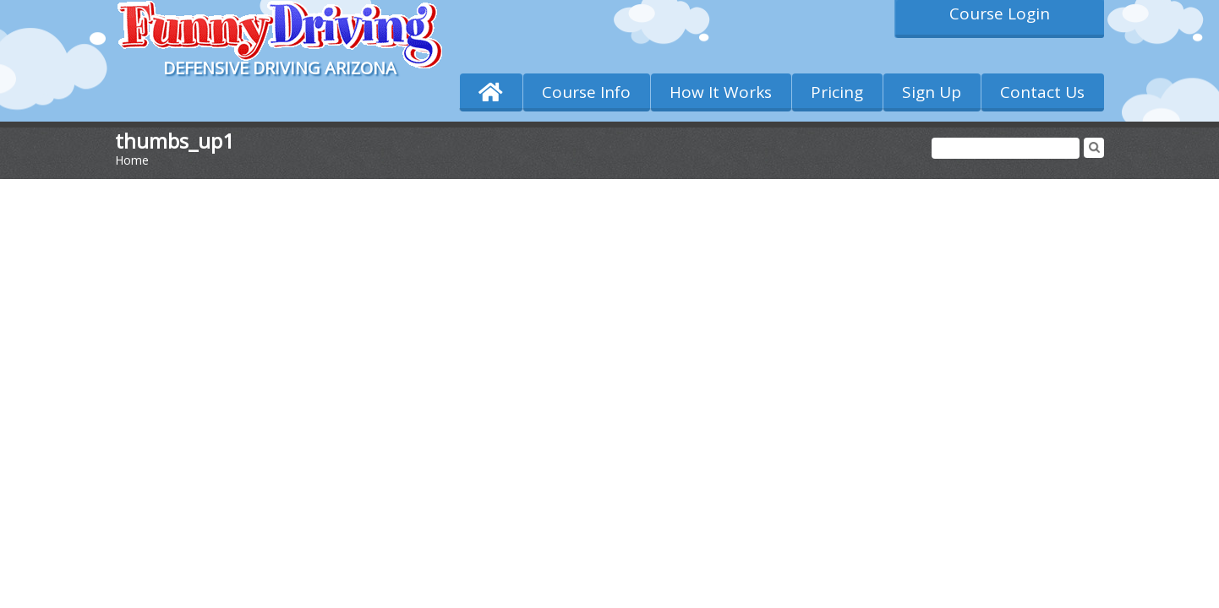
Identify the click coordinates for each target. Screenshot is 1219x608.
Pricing (837, 92)
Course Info (586, 92)
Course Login (999, 13)
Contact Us (1042, 92)
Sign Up (931, 92)
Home (132, 160)
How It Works (721, 92)
